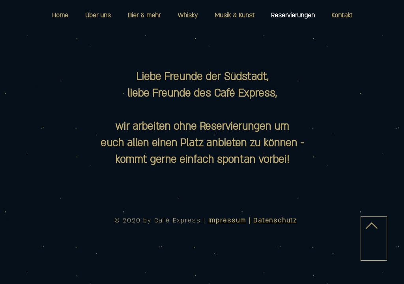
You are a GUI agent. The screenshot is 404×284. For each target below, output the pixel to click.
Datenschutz (275, 220)
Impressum (227, 220)
